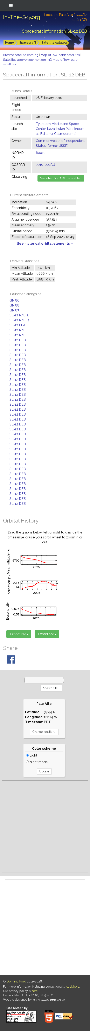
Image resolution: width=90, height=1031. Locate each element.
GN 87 (14, 310)
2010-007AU (45, 165)
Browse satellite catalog (21, 55)
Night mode (37, 762)
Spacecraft (27, 42)
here (34, 991)
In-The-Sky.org (21, 17)
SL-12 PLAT (18, 325)
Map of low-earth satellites (61, 55)
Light (31, 755)
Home (9, 42)
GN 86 (14, 300)
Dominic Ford (16, 981)
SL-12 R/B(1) (19, 320)
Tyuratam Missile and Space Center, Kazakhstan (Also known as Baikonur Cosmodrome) (60, 129)
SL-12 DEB (17, 340)
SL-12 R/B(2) (19, 315)
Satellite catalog (54, 42)
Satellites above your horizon (25, 60)
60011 (40, 153)
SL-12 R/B (17, 330)
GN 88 (14, 305)
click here (72, 986)
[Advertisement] (45, 827)
